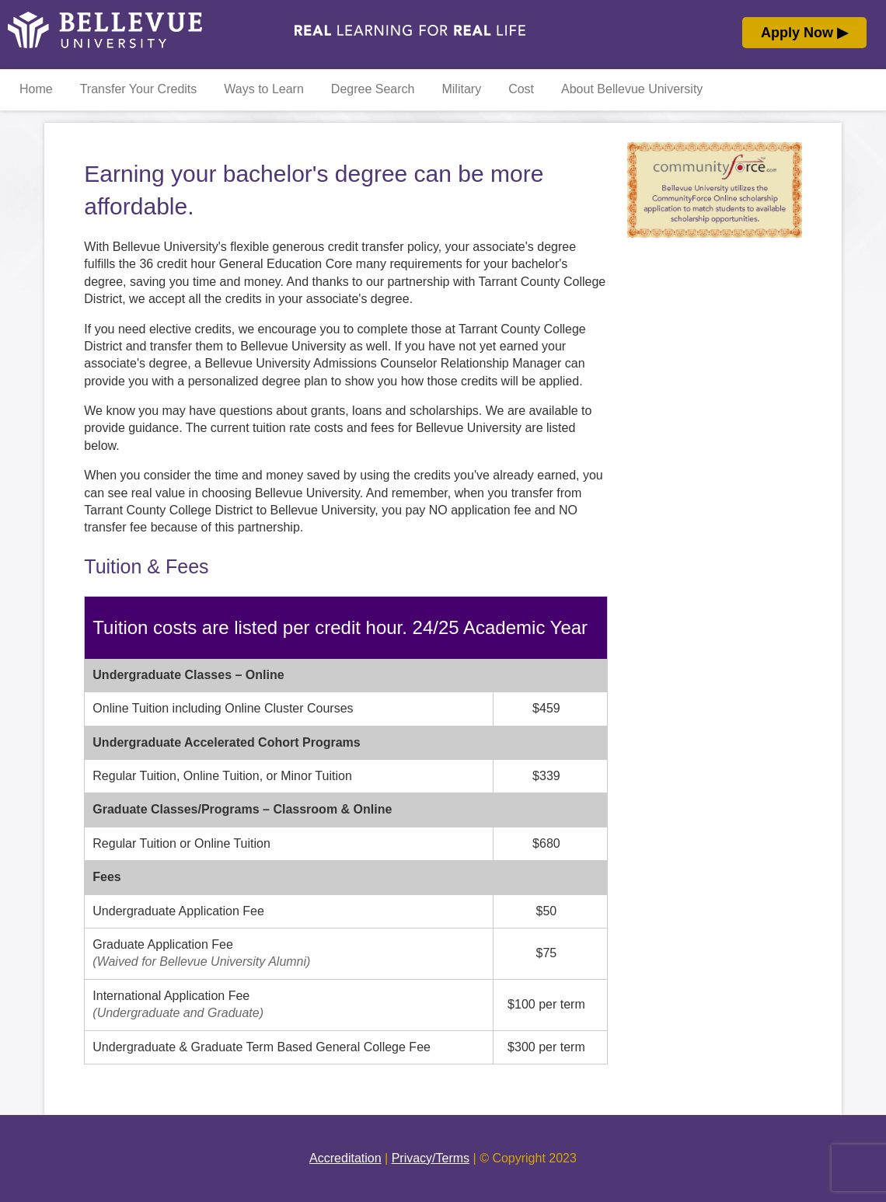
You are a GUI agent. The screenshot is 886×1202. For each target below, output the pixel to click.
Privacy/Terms (430, 1158)
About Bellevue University (632, 89)
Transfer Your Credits (138, 89)
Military (461, 89)
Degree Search (373, 89)
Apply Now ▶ (804, 32)
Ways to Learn (264, 89)
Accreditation (345, 1158)
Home (36, 89)
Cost (521, 89)
